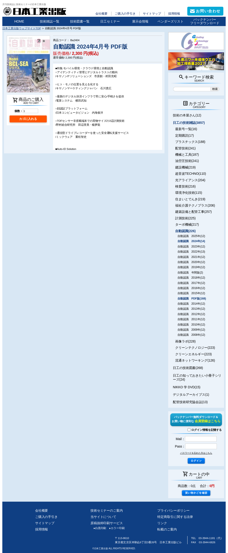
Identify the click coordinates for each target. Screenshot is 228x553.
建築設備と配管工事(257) (193, 212)
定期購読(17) (184, 135)
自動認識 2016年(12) (191, 288)
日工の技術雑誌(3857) (189, 123)
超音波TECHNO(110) (190, 173)
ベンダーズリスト (171, 21)
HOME (19, 21)
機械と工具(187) (187, 154)
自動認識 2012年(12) (191, 314)
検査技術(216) (185, 186)
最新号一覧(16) (186, 129)
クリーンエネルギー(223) (193, 354)
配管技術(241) (185, 148)
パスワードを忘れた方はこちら (196, 453)
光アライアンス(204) (190, 180)
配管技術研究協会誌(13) (190, 402)
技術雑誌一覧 (49, 21)
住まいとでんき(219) (190, 199)
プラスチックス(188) (190, 142)
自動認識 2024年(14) (191, 241)
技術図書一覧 (80, 21)
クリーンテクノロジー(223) (195, 347)
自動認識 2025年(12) (191, 236)
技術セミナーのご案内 (107, 510)
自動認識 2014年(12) (191, 303)
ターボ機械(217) (187, 224)
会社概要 (101, 13)
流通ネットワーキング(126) (195, 360)
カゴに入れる (28, 119)
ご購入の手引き (125, 13)
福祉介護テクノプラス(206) (195, 205)
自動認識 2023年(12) (191, 246)
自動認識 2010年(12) (191, 324)
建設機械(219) (185, 167)
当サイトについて (103, 517)
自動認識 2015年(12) (191, 293)
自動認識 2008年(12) (191, 334)
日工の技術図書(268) (188, 368)
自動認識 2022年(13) (191, 251)
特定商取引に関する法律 (175, 517)
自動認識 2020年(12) (191, 262)
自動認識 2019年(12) (191, 267)
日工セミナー (110, 21)
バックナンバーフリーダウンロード (204, 21)
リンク (162, 523)
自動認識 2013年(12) (191, 308)
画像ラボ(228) (185, 341)
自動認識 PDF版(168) (192, 298)
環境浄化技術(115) (188, 192)
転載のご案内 (167, 529)
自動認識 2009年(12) (191, 329)
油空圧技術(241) (187, 161)
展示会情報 (140, 21)
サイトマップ (152, 13)
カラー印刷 (115, 528)
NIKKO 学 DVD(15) (186, 387)
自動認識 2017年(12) (191, 283)
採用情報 (174, 13)
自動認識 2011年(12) (191, 319)
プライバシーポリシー (173, 510)
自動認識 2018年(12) (191, 277)
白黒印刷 (98, 528)
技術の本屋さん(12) (187, 115)
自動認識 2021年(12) (191, 257)
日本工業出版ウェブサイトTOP (21, 28)
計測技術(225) (185, 218)
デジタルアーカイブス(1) (191, 394)
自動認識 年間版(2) (190, 272)
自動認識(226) (185, 231)
